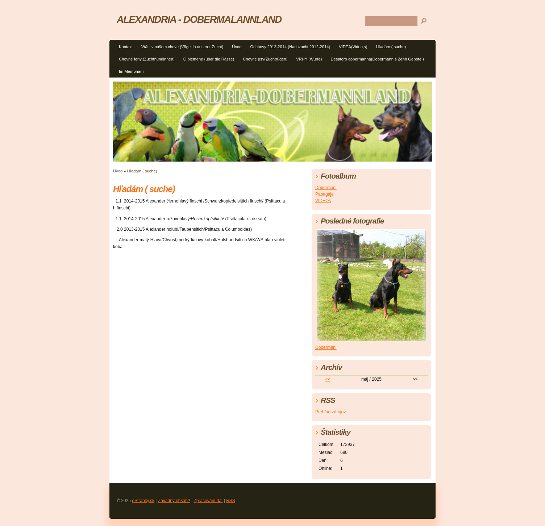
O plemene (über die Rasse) (208, 59)
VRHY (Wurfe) (309, 59)
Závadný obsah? (174, 500)
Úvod (236, 47)
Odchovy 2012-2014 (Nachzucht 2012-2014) (290, 47)
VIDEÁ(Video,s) (353, 47)
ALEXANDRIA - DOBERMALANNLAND (199, 19)
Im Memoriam (131, 71)
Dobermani (326, 187)
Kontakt (126, 47)
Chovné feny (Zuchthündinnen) (147, 59)
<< (327, 379)
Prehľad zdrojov (330, 411)
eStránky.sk (143, 500)
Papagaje (324, 194)
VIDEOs (323, 200)
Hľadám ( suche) (391, 47)
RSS (230, 500)
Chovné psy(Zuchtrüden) (265, 59)
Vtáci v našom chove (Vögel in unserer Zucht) (182, 47)
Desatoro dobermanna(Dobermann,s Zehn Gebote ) (377, 59)
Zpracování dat (208, 500)
